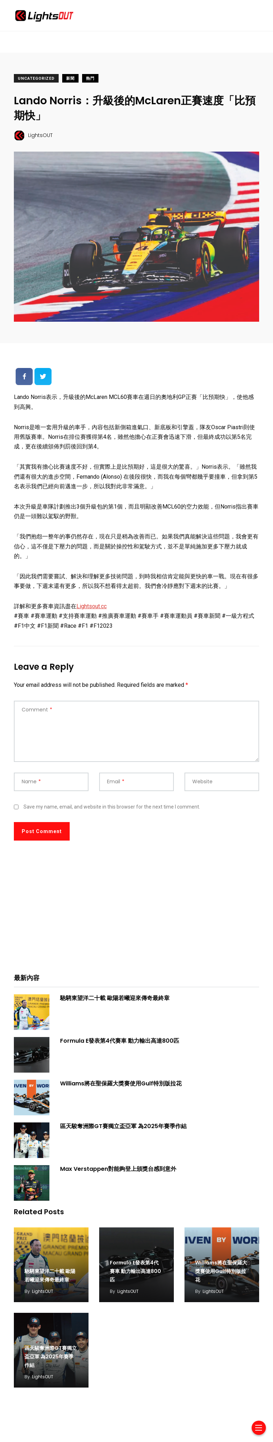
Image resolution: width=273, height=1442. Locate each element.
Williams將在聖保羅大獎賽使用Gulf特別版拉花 (121, 1083)
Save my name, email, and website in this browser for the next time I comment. (111, 807)
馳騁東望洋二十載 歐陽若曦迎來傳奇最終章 (115, 998)
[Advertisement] (136, 912)
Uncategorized (36, 78)
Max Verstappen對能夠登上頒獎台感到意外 (118, 1169)
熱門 (90, 78)
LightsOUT (42, 1291)
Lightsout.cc (91, 606)
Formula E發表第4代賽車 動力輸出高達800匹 (119, 1041)
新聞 (70, 78)
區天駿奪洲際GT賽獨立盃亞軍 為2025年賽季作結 (123, 1126)
